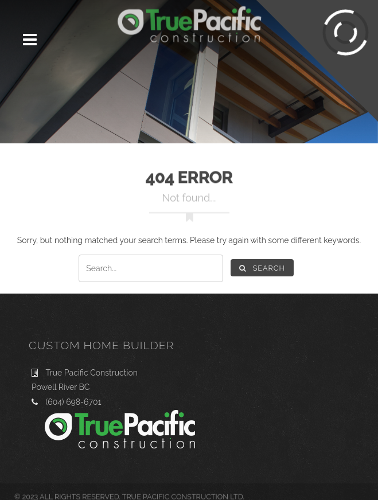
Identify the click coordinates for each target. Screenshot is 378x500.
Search (262, 268)
